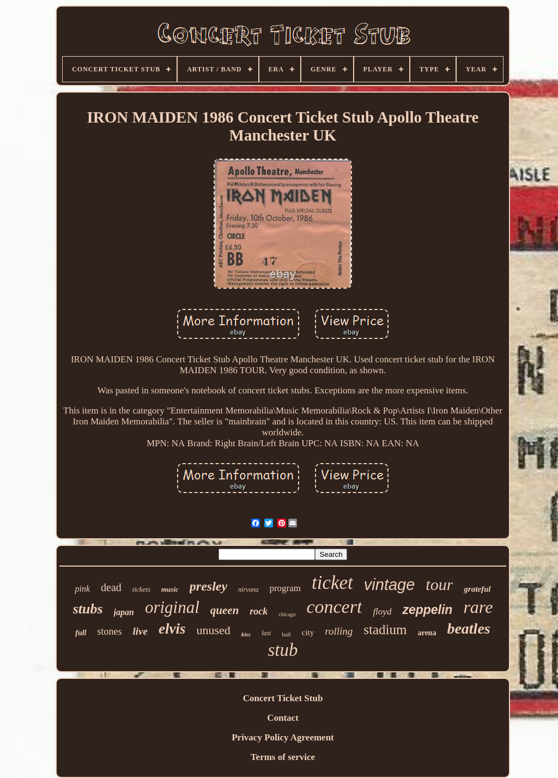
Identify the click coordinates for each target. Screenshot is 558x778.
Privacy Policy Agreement (283, 737)
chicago (286, 614)
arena (426, 633)
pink (82, 588)
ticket (332, 582)
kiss (246, 634)
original (172, 607)
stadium (385, 629)
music (170, 589)
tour (439, 584)
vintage (389, 584)
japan (124, 612)
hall (286, 634)
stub (283, 650)
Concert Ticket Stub (283, 698)
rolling (339, 631)
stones (110, 631)
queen (224, 610)
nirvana (248, 589)
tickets (141, 589)
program (285, 588)
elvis (172, 629)
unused (213, 630)
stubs (88, 609)
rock (259, 611)
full (80, 633)
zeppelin (427, 610)
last (266, 633)
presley (208, 586)
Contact (283, 718)
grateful (477, 589)
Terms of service (283, 757)
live (140, 631)
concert (334, 607)
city (308, 632)
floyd (382, 611)
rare (478, 607)
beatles (468, 628)
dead (111, 587)
